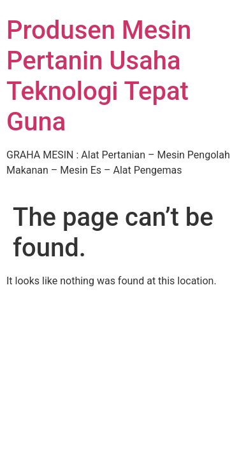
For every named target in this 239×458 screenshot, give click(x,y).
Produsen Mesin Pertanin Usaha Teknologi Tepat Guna (98, 76)
